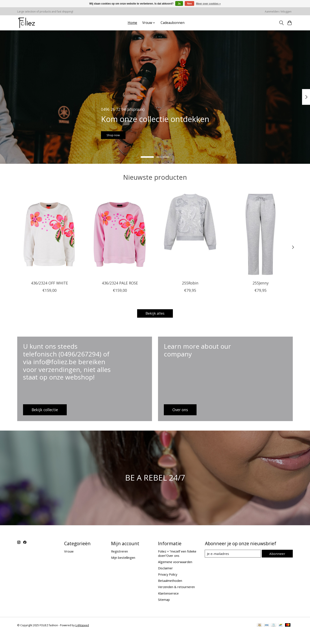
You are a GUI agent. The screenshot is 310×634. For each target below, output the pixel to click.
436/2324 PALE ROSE (120, 282)
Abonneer (278, 554)
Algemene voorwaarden (175, 562)
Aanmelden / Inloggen (278, 11)
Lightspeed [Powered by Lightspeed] (82, 626)
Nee (189, 3)
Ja (179, 3)
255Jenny (261, 282)
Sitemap (164, 600)
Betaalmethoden (170, 581)
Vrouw (68, 552)
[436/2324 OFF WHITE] (49, 234)
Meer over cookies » (208, 3)
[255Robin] (190, 234)
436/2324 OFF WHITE (49, 282)
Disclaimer (165, 569)
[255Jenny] (260, 234)
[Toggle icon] (281, 23)
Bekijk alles (155, 313)
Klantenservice (168, 594)
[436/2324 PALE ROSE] (120, 234)
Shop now (119, 133)
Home (132, 22)
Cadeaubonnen (172, 22)
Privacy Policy (167, 575)
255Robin (190, 282)
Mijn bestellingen (123, 558)
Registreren (119, 552)
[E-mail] (233, 554)
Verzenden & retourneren (176, 588)
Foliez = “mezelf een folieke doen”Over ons (177, 554)
